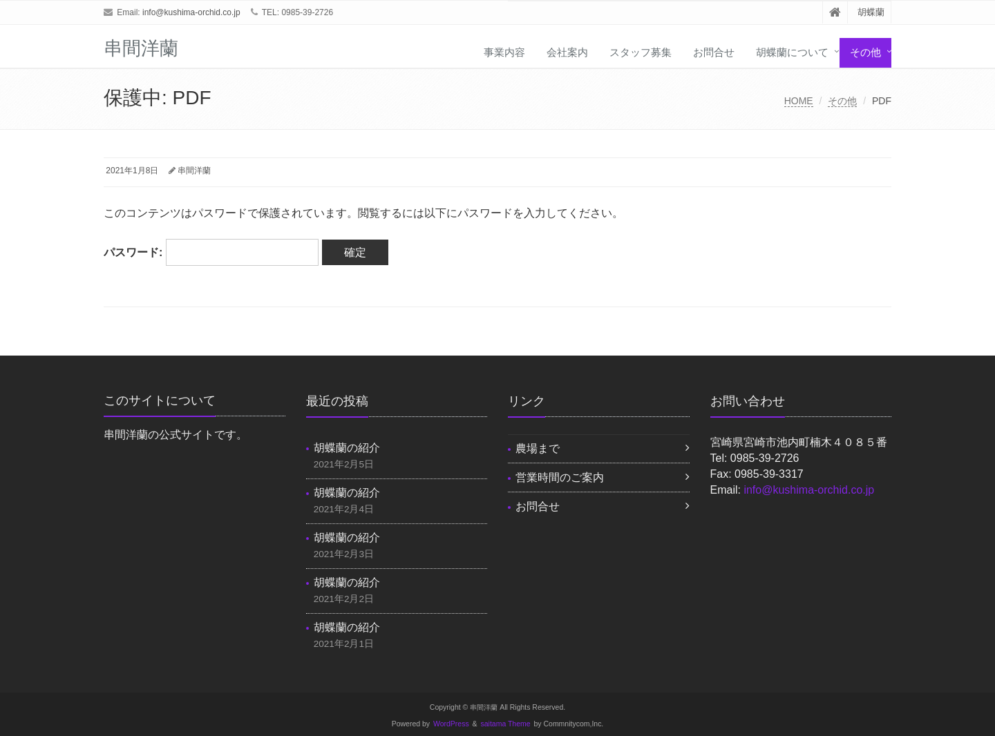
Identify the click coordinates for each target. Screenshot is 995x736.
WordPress (451, 724)
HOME (798, 100)
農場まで (537, 448)
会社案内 (567, 52)
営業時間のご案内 (559, 477)
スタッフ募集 (640, 52)
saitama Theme (506, 724)
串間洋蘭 (194, 170)
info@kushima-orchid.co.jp (191, 12)
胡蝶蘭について (792, 52)
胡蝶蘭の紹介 (347, 448)
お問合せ (714, 52)
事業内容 (504, 52)
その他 (865, 52)
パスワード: (211, 252)
